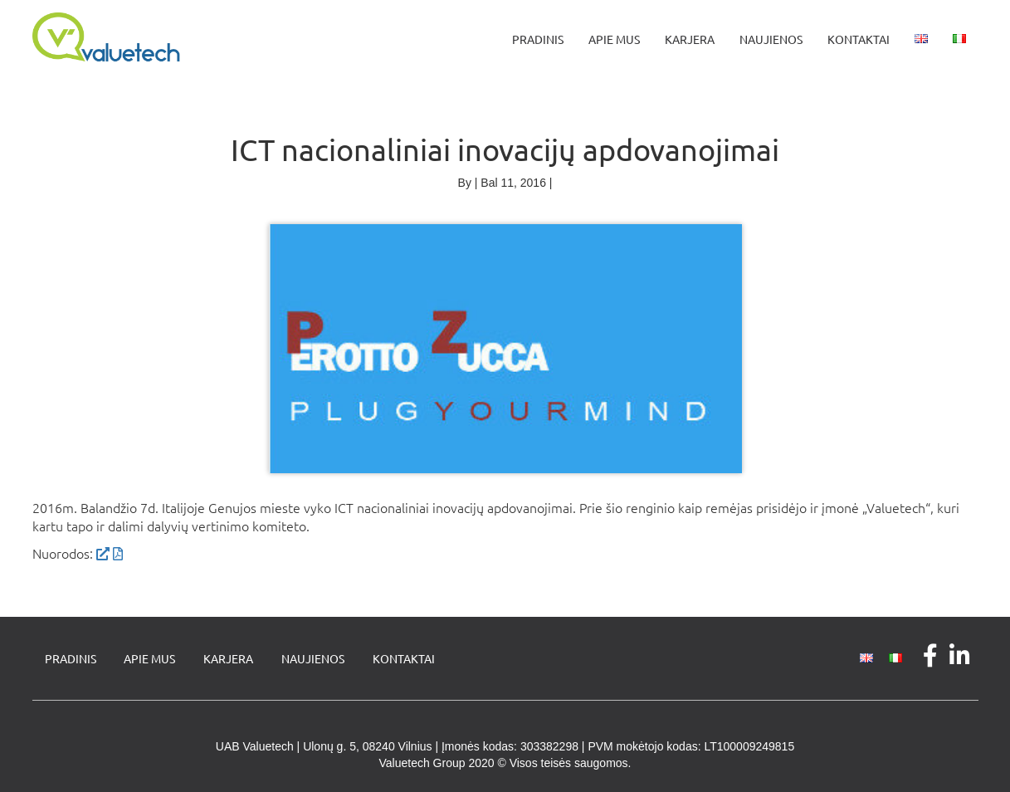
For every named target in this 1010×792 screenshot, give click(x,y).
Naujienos (771, 39)
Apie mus (614, 39)
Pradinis (538, 39)
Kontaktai (858, 39)
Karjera (690, 39)
